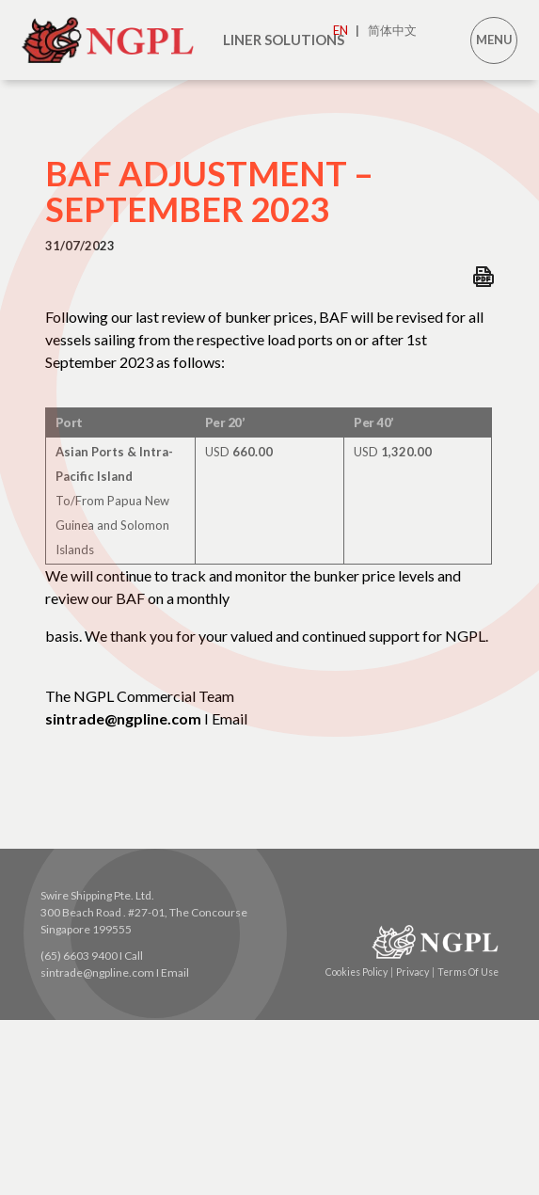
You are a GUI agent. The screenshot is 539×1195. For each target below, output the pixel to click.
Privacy (415, 972)
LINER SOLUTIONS (283, 39)
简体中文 (392, 30)
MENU (494, 39)
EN (346, 30)
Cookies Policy (359, 972)
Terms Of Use (468, 972)
